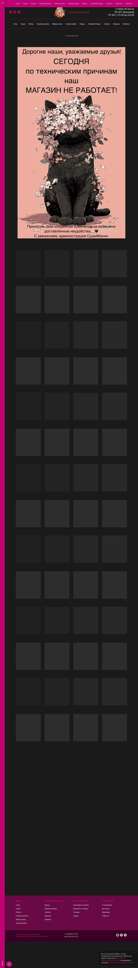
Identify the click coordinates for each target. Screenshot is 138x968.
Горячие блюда (94, 24)
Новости (105, 942)
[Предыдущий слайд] (10, 46)
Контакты (59, 2)
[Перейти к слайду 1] (65, 62)
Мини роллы (57, 24)
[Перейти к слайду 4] (70, 62)
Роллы (31, 24)
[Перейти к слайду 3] (68, 62)
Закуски (116, 24)
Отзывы (18, 2)
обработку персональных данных (113, 959)
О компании (107, 931)
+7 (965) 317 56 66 (124, 9)
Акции (11, 2)
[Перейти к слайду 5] (72, 62)
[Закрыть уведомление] (136, 953)
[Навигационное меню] (2, 3)
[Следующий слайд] (133, 46)
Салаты (107, 24)
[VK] (19, 12)
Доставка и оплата (46, 2)
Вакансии (106, 938)
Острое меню (71, 24)
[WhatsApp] (14, 12)
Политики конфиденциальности (121, 962)
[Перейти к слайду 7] (75, 62)
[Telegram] (10, 12)
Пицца (82, 24)
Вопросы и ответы (30, 2)
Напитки (126, 24)
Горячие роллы (43, 24)
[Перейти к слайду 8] (77, 62)
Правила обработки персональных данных (32, 963)
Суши (23, 24)
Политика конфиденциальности (28, 961)
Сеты (15, 24)
